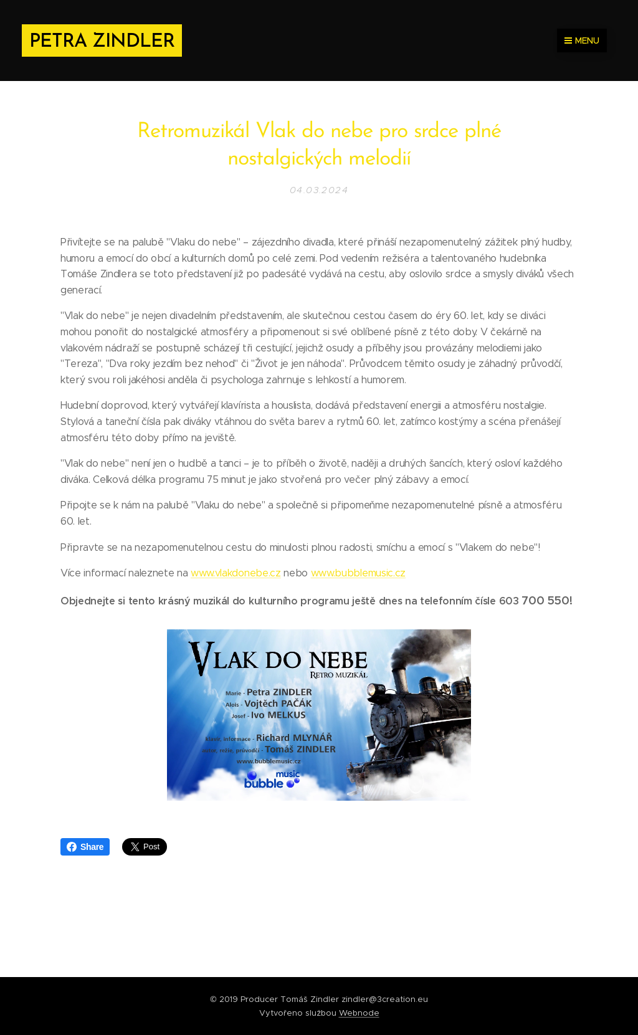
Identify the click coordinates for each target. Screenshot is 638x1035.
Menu (581, 40)
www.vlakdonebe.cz (236, 573)
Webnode (359, 1013)
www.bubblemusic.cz (358, 573)
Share (85, 847)
